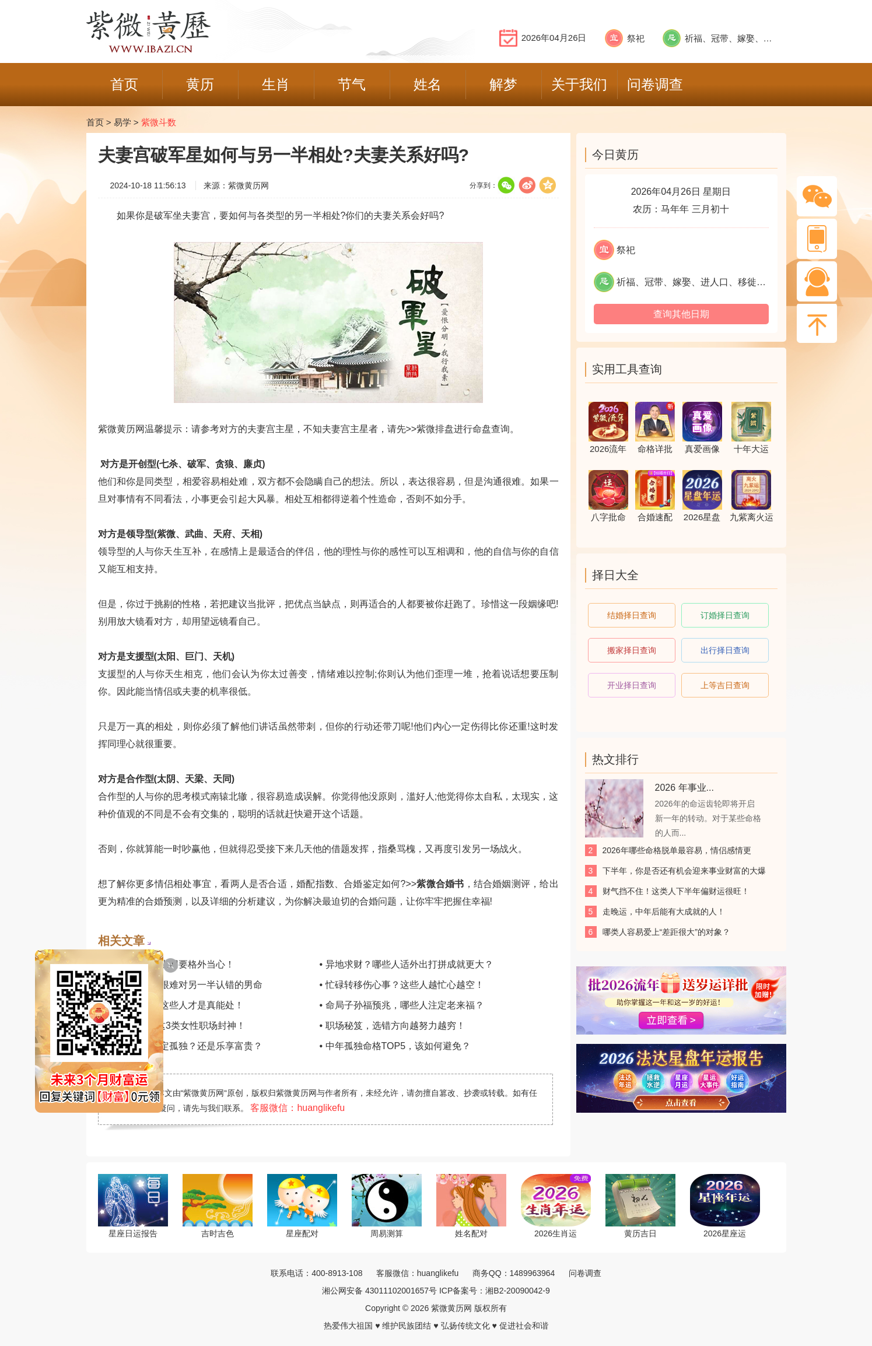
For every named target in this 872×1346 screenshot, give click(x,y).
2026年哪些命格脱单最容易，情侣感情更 (677, 850)
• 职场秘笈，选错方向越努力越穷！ (392, 1025)
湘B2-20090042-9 (517, 1290)
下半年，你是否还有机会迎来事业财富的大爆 (684, 870)
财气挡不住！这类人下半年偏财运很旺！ (676, 891)
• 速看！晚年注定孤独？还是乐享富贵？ (180, 1046)
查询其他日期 (681, 314)
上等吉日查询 (725, 685)
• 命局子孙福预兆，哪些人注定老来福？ (402, 1005)
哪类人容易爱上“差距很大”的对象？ (666, 932)
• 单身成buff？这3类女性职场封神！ (172, 1025)
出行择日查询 (725, 650)
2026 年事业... (684, 788)
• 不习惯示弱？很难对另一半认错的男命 (180, 985)
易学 (122, 122)
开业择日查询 (631, 685)
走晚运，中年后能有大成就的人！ (664, 911)
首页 (95, 122)
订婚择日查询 (725, 615)
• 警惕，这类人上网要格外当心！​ (166, 964)
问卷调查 (585, 1273)
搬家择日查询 (631, 650)
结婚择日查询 (631, 615)
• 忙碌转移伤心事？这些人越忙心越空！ (402, 985)
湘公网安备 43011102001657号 (379, 1290)
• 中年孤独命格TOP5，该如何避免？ (395, 1046)
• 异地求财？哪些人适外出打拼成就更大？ (406, 964)
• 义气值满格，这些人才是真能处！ (171, 1005)
